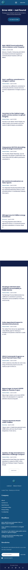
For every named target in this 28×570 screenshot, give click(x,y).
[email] (10, 554)
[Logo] (3, 2)
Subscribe (22, 554)
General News (5, 83)
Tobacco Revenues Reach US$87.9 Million (11, 421)
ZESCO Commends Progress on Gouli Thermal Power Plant (13, 357)
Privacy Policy (15, 558)
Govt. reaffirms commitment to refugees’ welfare (13, 80)
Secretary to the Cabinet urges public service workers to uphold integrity (13, 114)
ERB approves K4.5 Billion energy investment (13, 216)
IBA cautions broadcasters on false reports (12, 182)
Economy (4, 219)
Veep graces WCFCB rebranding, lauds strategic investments (14, 148)
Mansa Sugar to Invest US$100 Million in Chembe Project (12, 389)
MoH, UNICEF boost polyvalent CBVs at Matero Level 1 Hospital (13, 46)
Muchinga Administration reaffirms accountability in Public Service (11, 288)
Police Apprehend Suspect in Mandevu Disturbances (12, 323)
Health (4, 49)
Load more (14, 470)
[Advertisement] (14, 247)
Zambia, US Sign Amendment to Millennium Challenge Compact (13, 453)
